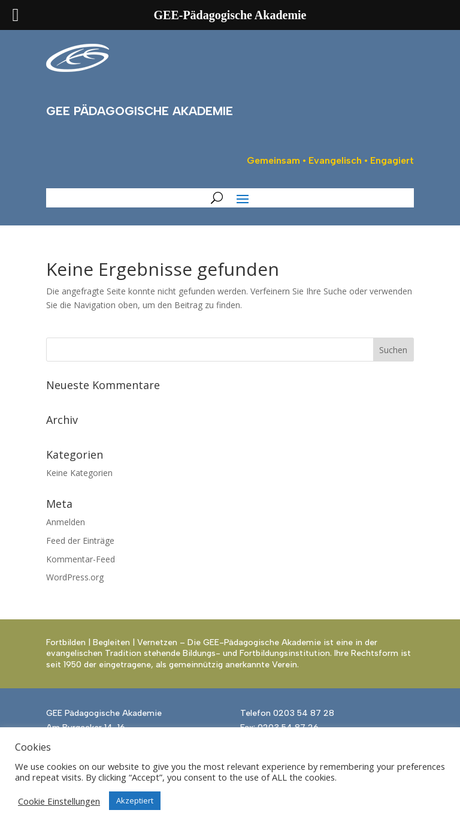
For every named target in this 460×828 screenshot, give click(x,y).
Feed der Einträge (80, 540)
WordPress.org (75, 577)
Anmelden (65, 522)
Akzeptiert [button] (134, 800)
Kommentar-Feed (80, 559)
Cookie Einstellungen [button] (59, 801)
